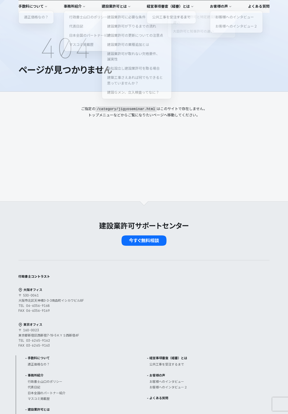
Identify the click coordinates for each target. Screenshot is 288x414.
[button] (259, 8)
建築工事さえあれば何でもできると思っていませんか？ (138, 373)
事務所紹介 (121, 284)
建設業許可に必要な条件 (130, 325)
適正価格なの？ (124, 273)
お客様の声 (200, 284)
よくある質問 (201, 307)
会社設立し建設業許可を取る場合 (136, 365)
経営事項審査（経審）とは (211, 267)
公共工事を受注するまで (209, 273)
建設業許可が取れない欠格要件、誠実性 (141, 359)
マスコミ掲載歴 (124, 308)
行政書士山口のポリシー (130, 291)
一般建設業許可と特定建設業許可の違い (141, 331)
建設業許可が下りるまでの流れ (135, 342)
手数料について (124, 267)
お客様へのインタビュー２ (211, 296)
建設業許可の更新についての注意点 (138, 348)
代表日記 (119, 296)
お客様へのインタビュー (209, 291)
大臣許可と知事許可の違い (132, 336)
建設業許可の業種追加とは (132, 353)
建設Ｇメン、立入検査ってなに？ (136, 381)
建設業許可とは (124, 319)
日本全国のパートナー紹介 (132, 302)
